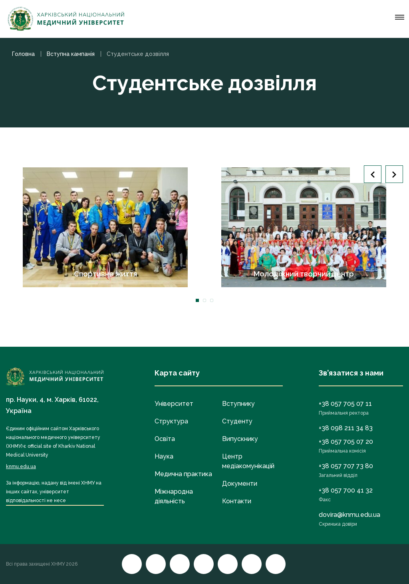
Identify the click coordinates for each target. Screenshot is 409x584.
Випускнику (240, 439)
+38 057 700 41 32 (346, 490)
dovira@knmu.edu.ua (349, 514)
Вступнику (238, 403)
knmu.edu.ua (21, 466)
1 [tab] (197, 300)
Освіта (165, 439)
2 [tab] (204, 300)
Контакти (236, 501)
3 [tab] (211, 300)
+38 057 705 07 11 (345, 403)
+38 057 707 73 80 (346, 466)
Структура (171, 421)
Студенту (237, 421)
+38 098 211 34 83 (346, 428)
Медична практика (183, 474)
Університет (174, 403)
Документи (239, 483)
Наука (164, 456)
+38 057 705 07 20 (346, 441)
